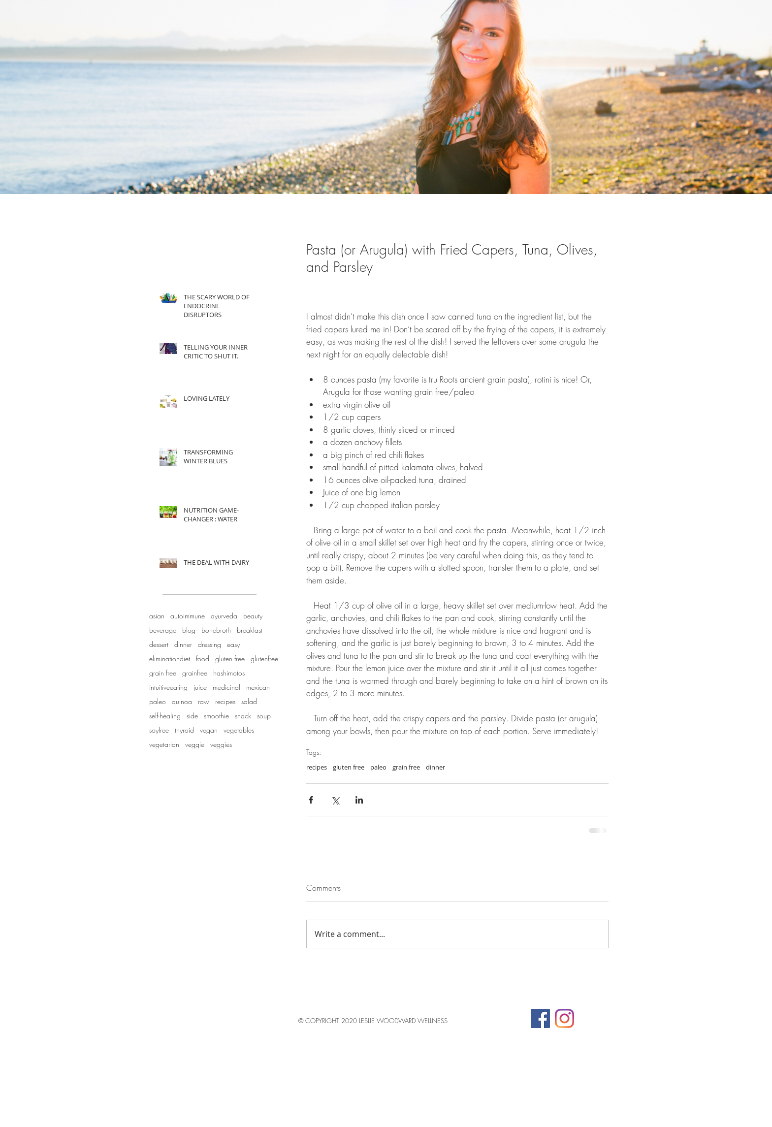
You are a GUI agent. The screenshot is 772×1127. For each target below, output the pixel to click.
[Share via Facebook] (311, 800)
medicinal (226, 687)
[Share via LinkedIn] (359, 800)
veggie (194, 744)
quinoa (182, 701)
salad (249, 701)
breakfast (249, 630)
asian (156, 616)
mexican (258, 687)
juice (200, 687)
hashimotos (229, 673)
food (202, 658)
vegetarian (164, 744)
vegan (209, 730)
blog (188, 630)
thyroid (184, 730)
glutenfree (264, 658)
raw (203, 701)
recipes (225, 701)
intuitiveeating (168, 687)
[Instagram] (564, 1018)
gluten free (230, 658)
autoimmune (187, 616)
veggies (221, 744)
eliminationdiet (169, 658)
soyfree (159, 730)
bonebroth (216, 630)
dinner (183, 644)
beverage (162, 630)
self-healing (165, 715)
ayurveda (224, 616)
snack (243, 715)
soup (264, 715)
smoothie (216, 715)
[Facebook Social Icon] (540, 1018)
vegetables (239, 730)
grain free (162, 673)
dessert (158, 644)
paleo (157, 701)
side (192, 715)
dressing (209, 644)
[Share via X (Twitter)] (335, 800)
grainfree (194, 673)
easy (233, 644)
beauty (252, 616)
